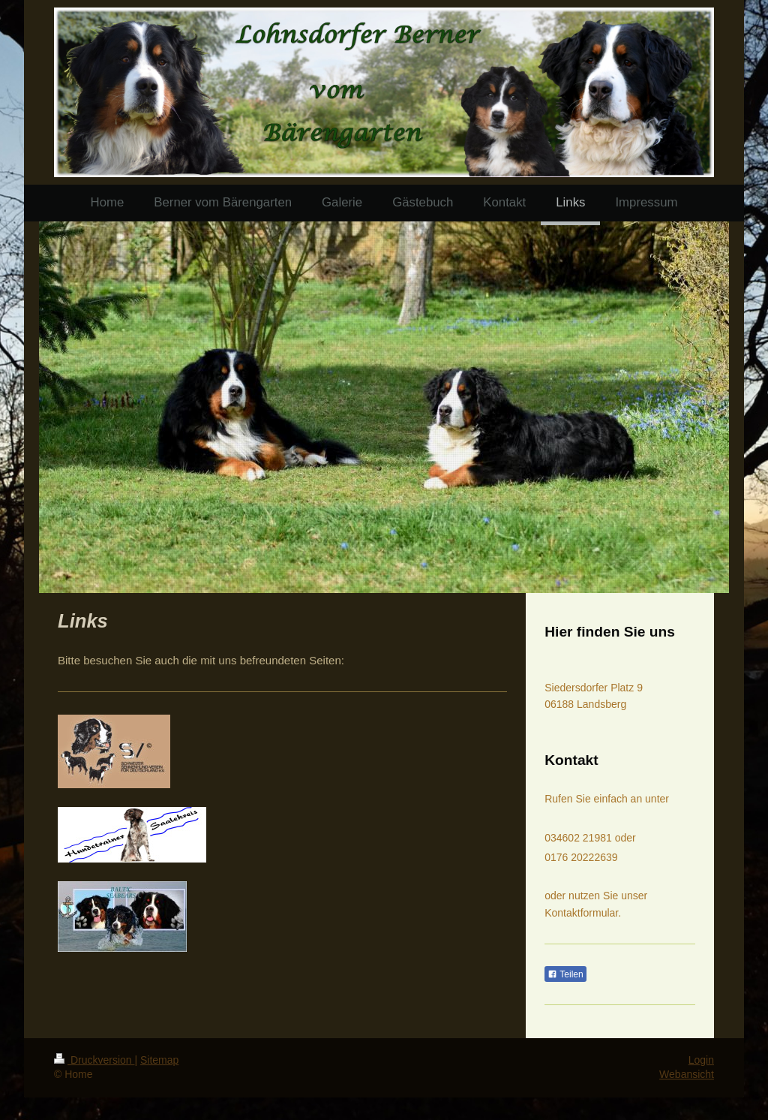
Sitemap (159, 1060)
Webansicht (686, 1074)
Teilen (565, 974)
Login (701, 1060)
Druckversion (94, 1060)
